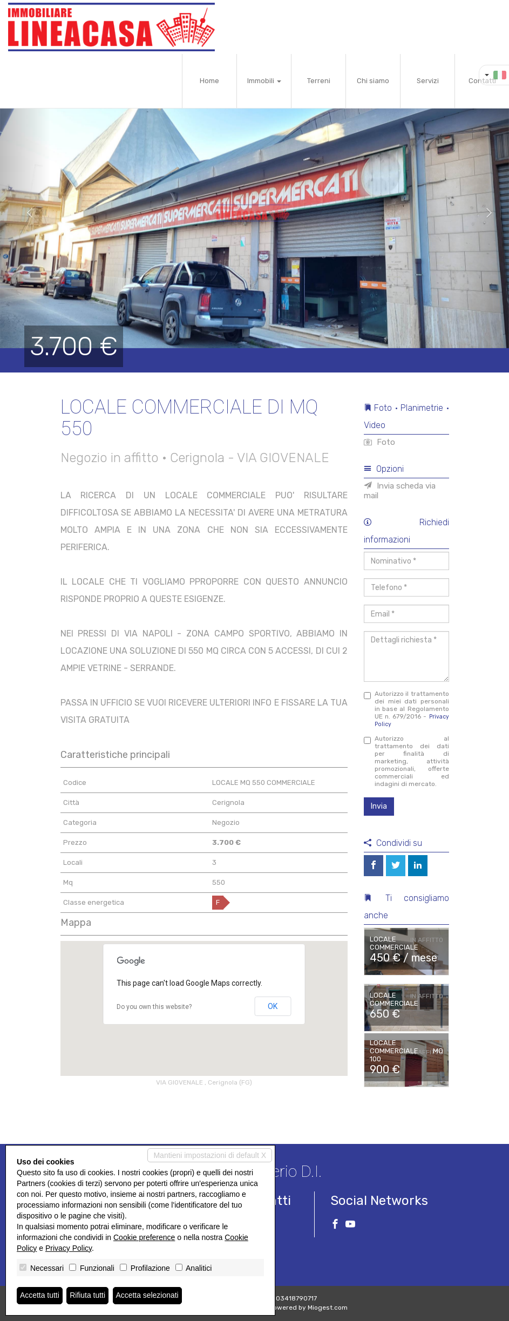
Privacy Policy (68, 1248)
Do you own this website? (154, 1007)
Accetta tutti (39, 1295)
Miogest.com (328, 1307)
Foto (379, 442)
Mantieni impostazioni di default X (209, 1155)
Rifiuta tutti (88, 1295)
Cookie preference (144, 1237)
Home (209, 81)
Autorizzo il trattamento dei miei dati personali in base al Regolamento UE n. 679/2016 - (406, 709)
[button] (25, 213)
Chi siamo (373, 81)
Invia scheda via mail (400, 490)
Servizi (428, 81)
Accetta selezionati (147, 1295)
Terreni (318, 81)
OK (272, 1006)
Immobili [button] (264, 81)
